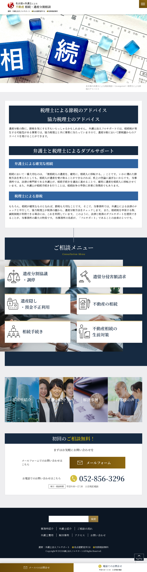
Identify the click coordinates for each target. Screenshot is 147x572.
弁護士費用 (48, 540)
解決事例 (65, 540)
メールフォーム (97, 468)
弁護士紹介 (66, 535)
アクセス (80, 540)
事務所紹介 (48, 535)
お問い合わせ (97, 540)
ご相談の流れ (85, 535)
